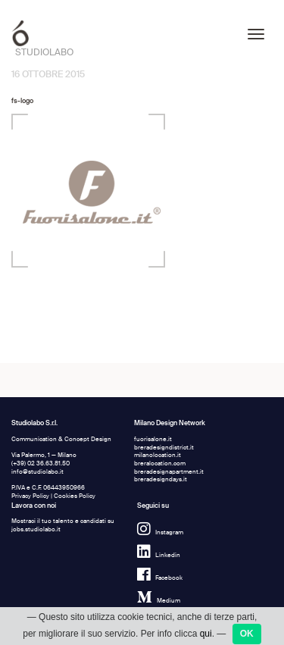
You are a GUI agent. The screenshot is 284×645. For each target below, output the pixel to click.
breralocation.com (160, 463)
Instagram (160, 532)
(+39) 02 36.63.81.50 (40, 463)
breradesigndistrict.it (164, 447)
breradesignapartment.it (169, 471)
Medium (158, 600)
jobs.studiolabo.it (36, 529)
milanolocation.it (157, 455)
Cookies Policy (74, 496)
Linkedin (158, 555)
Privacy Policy (30, 496)
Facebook (160, 578)
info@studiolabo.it (37, 471)
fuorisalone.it (153, 439)
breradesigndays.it (160, 479)
